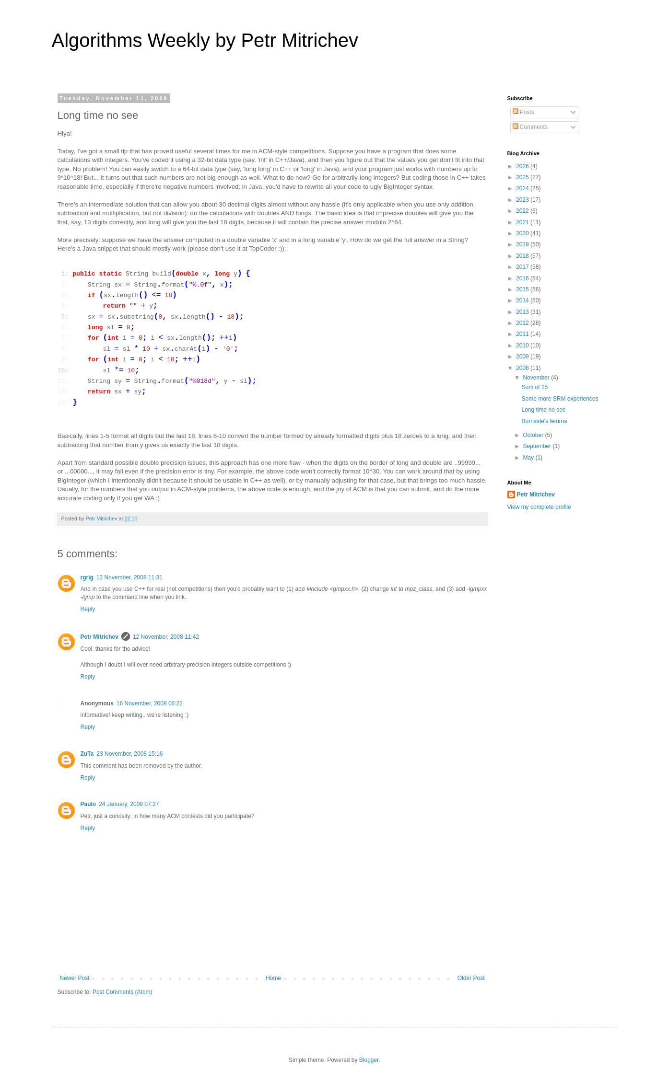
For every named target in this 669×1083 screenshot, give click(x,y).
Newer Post (75, 978)
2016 (523, 278)
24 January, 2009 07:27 (129, 804)
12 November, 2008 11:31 (129, 577)
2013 (523, 312)
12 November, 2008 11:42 (166, 637)
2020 (523, 233)
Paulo (88, 804)
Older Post (471, 978)
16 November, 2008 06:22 (150, 703)
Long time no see (543, 409)
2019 (523, 244)
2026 (523, 166)
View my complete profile (539, 507)
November (537, 377)
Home (273, 978)
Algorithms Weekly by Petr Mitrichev (205, 40)
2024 (523, 188)
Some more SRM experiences (559, 398)
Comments (530, 127)
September (537, 446)
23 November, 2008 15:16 (129, 753)
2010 (523, 345)
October (534, 435)
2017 (523, 267)
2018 (523, 256)
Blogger (369, 1060)
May (529, 457)
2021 (523, 222)
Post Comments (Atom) (123, 992)
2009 (523, 356)
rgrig (87, 577)
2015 (523, 289)
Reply (88, 609)
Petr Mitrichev (99, 637)
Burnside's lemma (544, 421)
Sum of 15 (534, 387)
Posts (523, 112)
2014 (523, 300)
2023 (523, 199)
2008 (523, 368)
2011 (523, 334)
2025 (523, 177)
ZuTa (87, 753)
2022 (523, 210)
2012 (523, 323)
